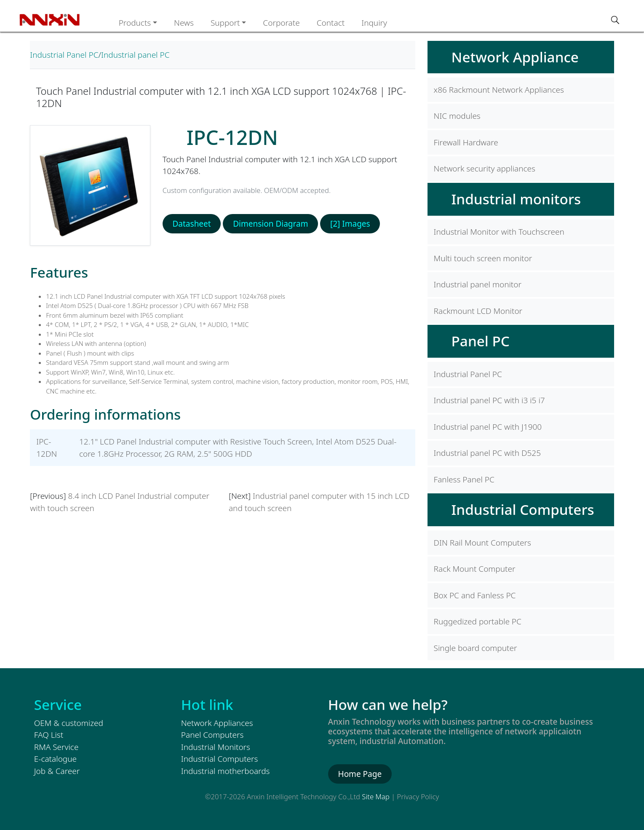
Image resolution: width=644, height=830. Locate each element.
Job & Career (57, 771)
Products (135, 22)
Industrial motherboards (225, 771)
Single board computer (475, 648)
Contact (331, 22)
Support (225, 22)
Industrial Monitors (215, 747)
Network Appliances (217, 723)
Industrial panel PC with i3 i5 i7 (489, 400)
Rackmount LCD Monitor (478, 310)
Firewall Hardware (466, 142)
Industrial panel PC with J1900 (488, 426)
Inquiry (374, 22)
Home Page (360, 773)
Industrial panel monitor (477, 284)
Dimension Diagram (270, 223)
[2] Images (350, 223)
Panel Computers (212, 734)
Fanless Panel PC (464, 479)
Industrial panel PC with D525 (487, 452)
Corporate (281, 22)
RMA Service (56, 747)
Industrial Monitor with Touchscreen (499, 231)
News (184, 22)
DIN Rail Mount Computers (482, 542)
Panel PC (481, 341)
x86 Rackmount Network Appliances (499, 89)
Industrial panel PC (135, 54)
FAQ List (48, 734)
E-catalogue (55, 758)
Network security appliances (484, 168)
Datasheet (191, 223)
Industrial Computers (523, 509)
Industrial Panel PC (64, 54)
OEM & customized (68, 723)
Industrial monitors (516, 199)
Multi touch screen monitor (483, 258)
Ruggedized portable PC (477, 621)
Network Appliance (515, 57)
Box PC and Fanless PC (475, 595)
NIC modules (457, 115)
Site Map (375, 796)
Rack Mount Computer (475, 568)
